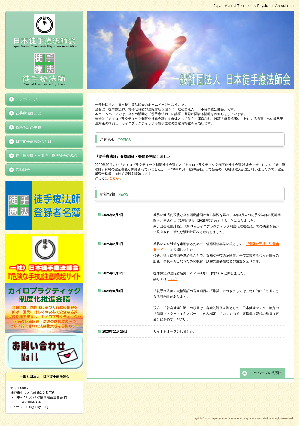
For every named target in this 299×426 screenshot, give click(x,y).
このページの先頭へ (266, 373)
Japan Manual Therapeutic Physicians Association (44, 50)
